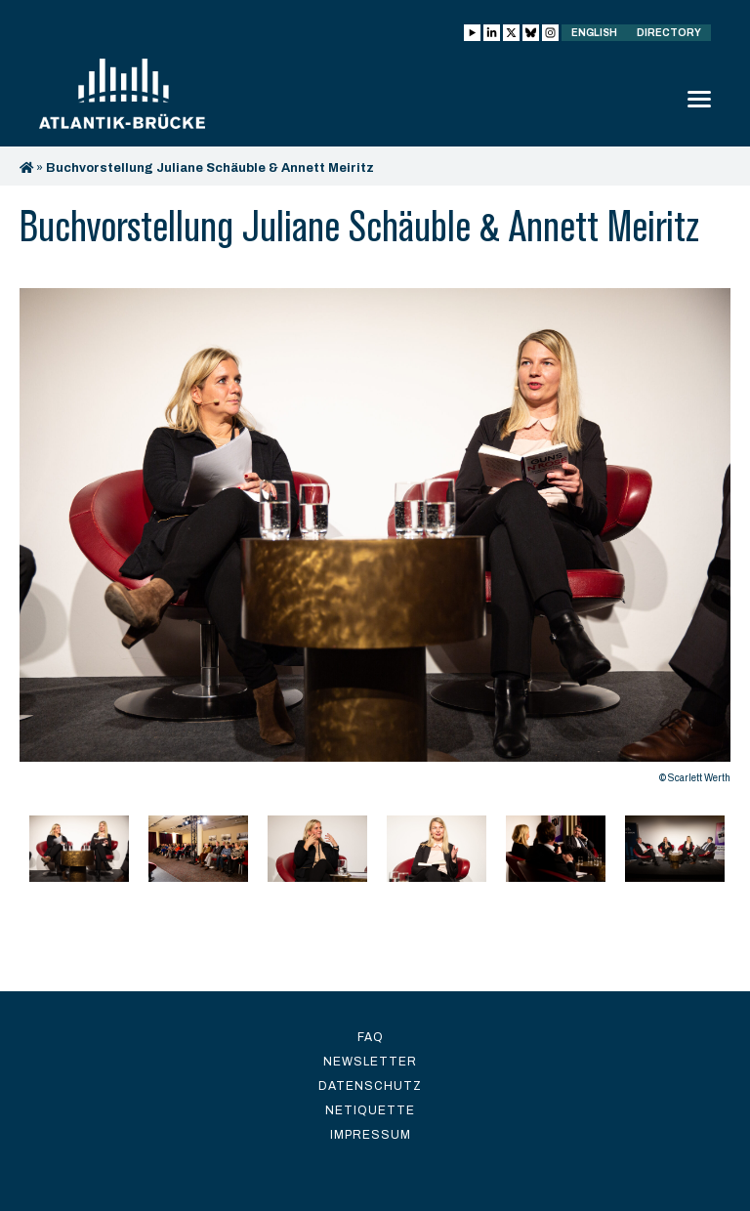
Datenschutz (370, 1086)
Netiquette (370, 1110)
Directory (669, 32)
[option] (375, 541)
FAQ (370, 1037)
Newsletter (370, 1061)
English (594, 32)
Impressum (370, 1135)
